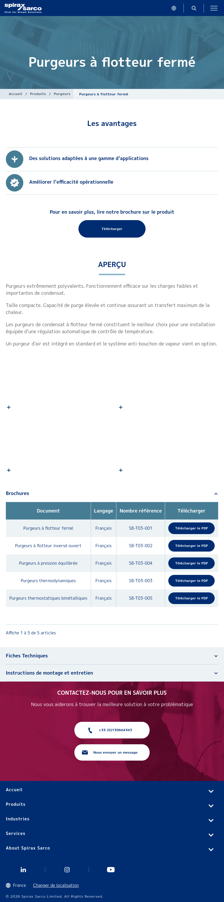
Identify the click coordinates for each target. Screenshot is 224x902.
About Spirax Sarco (28, 848)
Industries (17, 819)
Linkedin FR (23, 869)
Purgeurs (62, 93)
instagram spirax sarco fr (67, 869)
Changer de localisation (56, 885)
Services (15, 833)
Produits (38, 93)
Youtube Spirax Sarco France (110, 869)
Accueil (15, 93)
